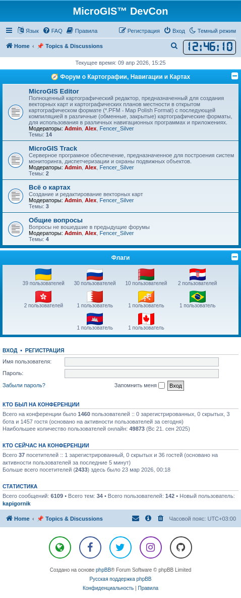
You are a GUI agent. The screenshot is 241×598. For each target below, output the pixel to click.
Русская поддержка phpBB (120, 579)
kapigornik (17, 503)
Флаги (120, 257)
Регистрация (45, 350)
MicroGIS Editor (54, 91)
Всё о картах (50, 187)
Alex (90, 128)
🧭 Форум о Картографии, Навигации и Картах (120, 76)
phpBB (103, 570)
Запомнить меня (139, 385)
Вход (10, 350)
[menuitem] (52, 31)
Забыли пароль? (24, 385)
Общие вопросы (56, 220)
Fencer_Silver (117, 128)
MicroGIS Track (53, 148)
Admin (73, 128)
